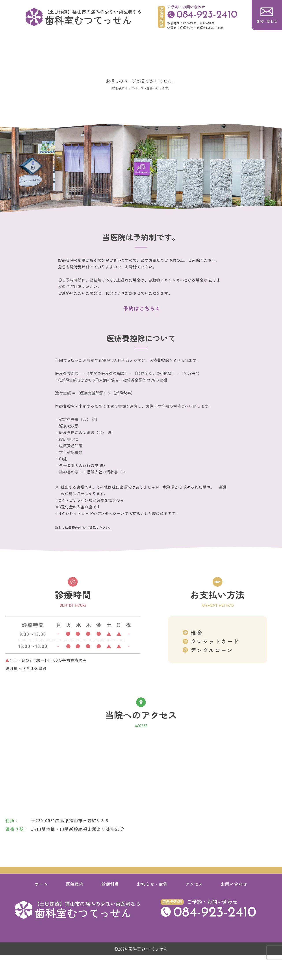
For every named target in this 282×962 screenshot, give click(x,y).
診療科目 (110, 891)
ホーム (41, 891)
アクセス (194, 891)
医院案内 (74, 891)
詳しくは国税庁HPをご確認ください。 (83, 534)
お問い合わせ (234, 891)
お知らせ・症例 (152, 891)
